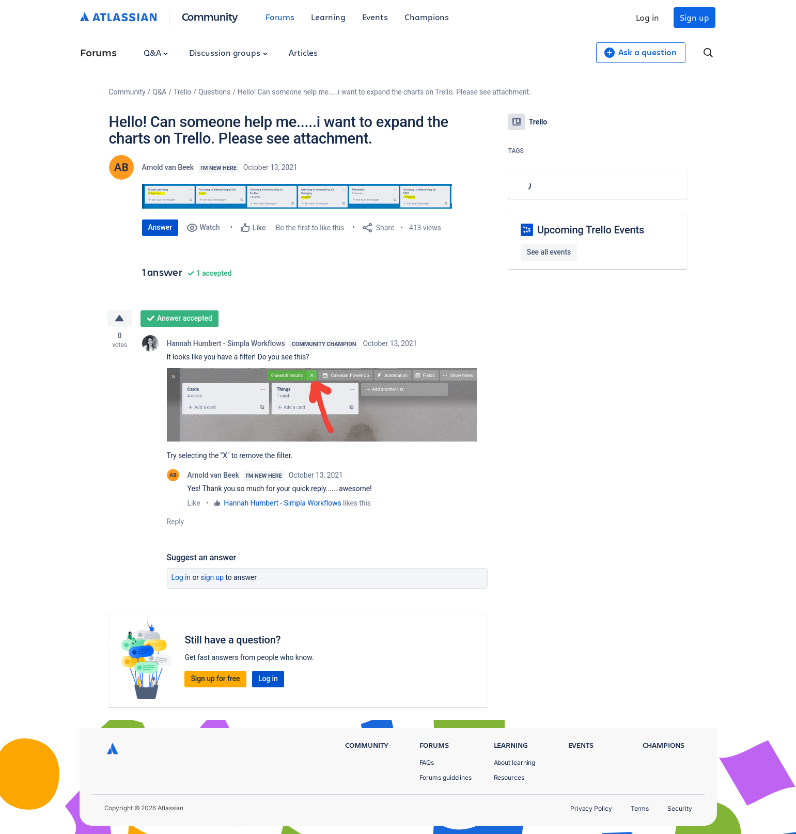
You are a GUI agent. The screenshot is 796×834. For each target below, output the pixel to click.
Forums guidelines (445, 777)
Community (210, 16)
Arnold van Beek (168, 167)
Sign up (694, 17)
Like (194, 503)
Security (679, 808)
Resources (509, 777)
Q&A (156, 52)
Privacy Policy (591, 808)
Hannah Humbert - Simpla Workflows (226, 343)
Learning (328, 16)
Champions (426, 16)
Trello (182, 92)
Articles (303, 52)
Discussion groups (228, 52)
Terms (640, 808)
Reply (175, 521)
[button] (297, 196)
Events (375, 16)
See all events (549, 252)
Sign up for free (215, 678)
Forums (280, 16)
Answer (160, 227)
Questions (214, 92)
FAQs (426, 762)
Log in (648, 17)
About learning (515, 762)
